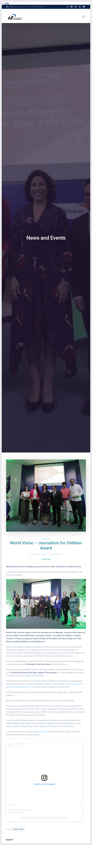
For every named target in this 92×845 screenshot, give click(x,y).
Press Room (46, 539)
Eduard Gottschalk (39, 554)
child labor (41, 732)
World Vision (18, 829)
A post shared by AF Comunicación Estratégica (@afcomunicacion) (44, 818)
